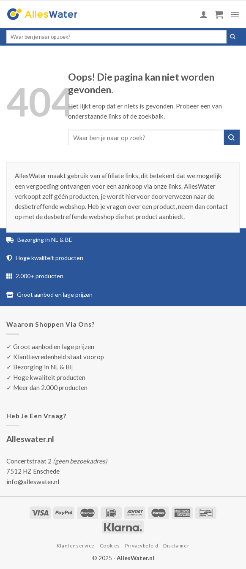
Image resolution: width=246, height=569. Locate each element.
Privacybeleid (142, 545)
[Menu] (235, 14)
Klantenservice (76, 545)
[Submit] (233, 36)
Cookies (110, 545)
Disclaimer (176, 545)
